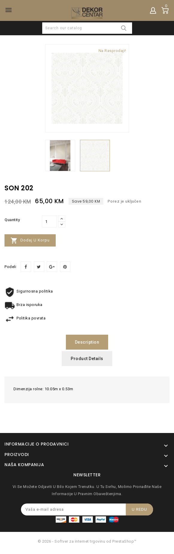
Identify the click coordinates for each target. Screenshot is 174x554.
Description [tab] (87, 342)
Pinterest (65, 266)
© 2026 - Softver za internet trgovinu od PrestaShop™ (87, 541)
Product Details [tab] (87, 358)
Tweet (39, 266)
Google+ (52, 266)
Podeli (26, 266)
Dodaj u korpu (30, 240)
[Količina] (49, 221)
